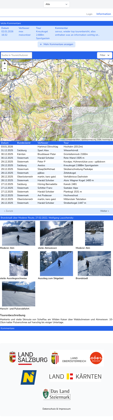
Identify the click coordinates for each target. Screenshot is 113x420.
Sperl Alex (43, 150)
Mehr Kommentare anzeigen (56, 44)
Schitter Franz (45, 188)
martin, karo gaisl (47, 176)
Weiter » (104, 211)
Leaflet (62, 140)
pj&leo (41, 173)
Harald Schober (46, 158)
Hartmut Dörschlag (48, 146)
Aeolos (41, 165)
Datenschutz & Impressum (57, 408)
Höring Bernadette (47, 184)
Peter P (41, 161)
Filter (105, 55)
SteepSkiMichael (46, 169)
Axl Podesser (45, 195)
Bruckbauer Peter (47, 154)
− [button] (5, 68)
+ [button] (5, 63)
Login (89, 14)
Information (103, 14)
